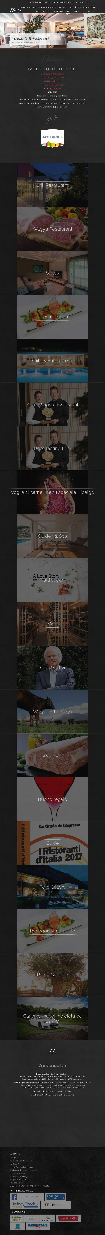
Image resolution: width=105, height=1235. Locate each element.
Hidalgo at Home (53, 88)
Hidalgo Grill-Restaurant (53, 74)
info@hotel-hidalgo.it (18, 1180)
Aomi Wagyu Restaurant (54, 77)
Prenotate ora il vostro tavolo (24, 43)
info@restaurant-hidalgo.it (19, 1177)
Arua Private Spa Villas (53, 85)
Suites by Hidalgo (53, 81)
